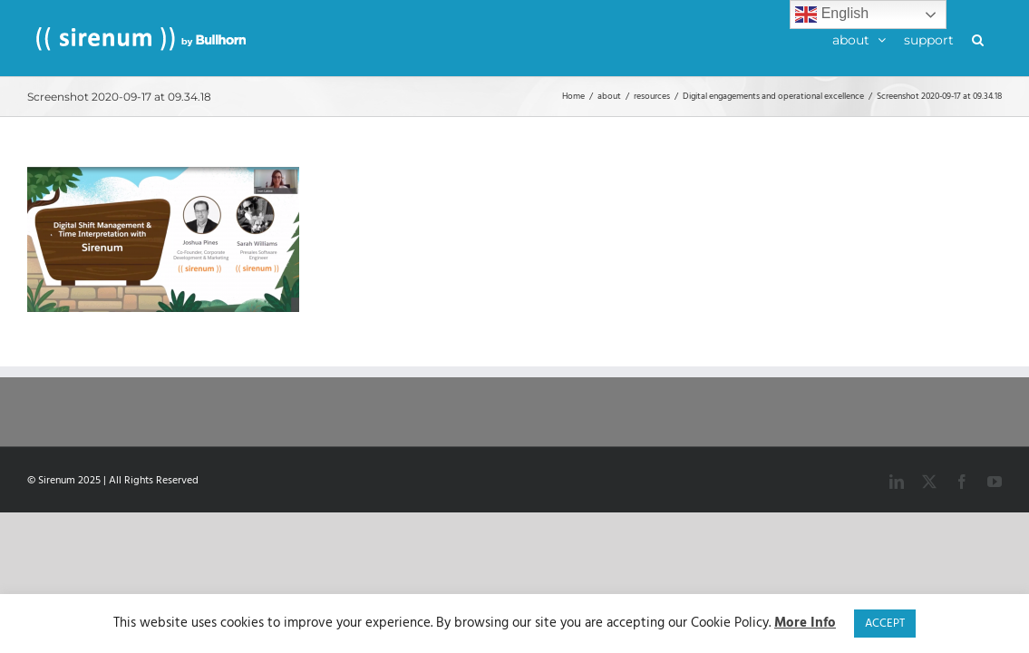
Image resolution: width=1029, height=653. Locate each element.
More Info (805, 623)
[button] (996, 38)
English (832, 14)
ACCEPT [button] (885, 623)
